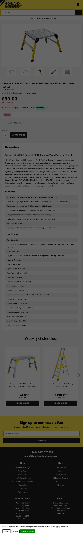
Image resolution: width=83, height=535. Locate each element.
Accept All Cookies (28, 531)
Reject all (15, 531)
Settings (6, 531)
